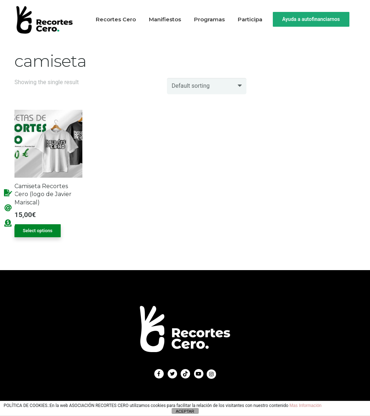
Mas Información (305, 405)
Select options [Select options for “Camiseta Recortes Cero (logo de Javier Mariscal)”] (37, 230)
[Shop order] (206, 86)
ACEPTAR (185, 411)
